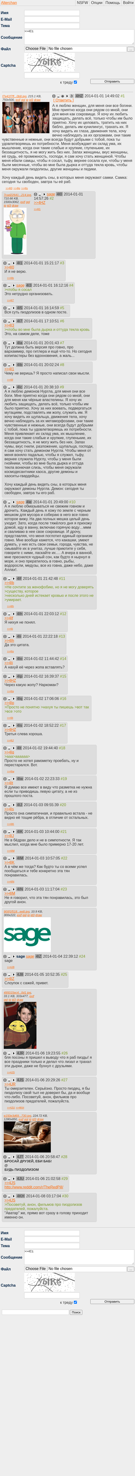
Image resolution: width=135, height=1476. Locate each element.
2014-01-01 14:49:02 (103, 96)
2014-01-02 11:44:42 (42, 659)
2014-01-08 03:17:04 (44, 1196)
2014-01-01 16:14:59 (42, 308)
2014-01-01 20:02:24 (42, 365)
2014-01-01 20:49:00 (51, 502)
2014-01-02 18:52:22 (42, 725)
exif (18, 100)
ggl (23, 100)
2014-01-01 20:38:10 (42, 387)
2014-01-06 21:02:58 (43, 1179)
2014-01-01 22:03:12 (42, 614)
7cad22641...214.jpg (17, 195)
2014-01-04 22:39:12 (61, 956)
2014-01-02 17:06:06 (42, 699)
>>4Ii (79, 37)
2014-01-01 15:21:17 (42, 263)
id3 (31, 100)
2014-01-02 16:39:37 (42, 676)
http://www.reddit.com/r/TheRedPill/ (33, 1187)
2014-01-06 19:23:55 (43, 1053)
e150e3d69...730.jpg (17, 1115)
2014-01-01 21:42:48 (41, 579)
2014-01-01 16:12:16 (51, 285)
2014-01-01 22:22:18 (41, 636)
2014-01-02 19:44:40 (41, 748)
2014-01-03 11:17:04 (43, 889)
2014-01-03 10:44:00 (42, 832)
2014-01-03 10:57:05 (43, 858)
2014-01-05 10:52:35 (43, 974)
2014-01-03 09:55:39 (42, 805)
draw (37, 100)
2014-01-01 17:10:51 (42, 321)
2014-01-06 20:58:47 (43, 1157)
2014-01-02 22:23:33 (43, 779)
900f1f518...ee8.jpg (17, 911)
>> (9, 188)
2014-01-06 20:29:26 (43, 1080)
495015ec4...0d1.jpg (17, 992)
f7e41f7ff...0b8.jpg (14, 96)
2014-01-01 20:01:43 (42, 343)
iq (27, 100)
